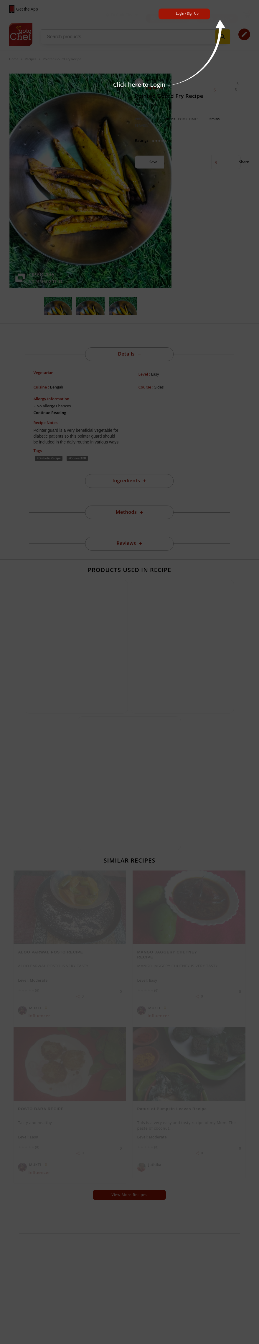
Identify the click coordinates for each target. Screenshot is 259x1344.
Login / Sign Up (187, 13)
